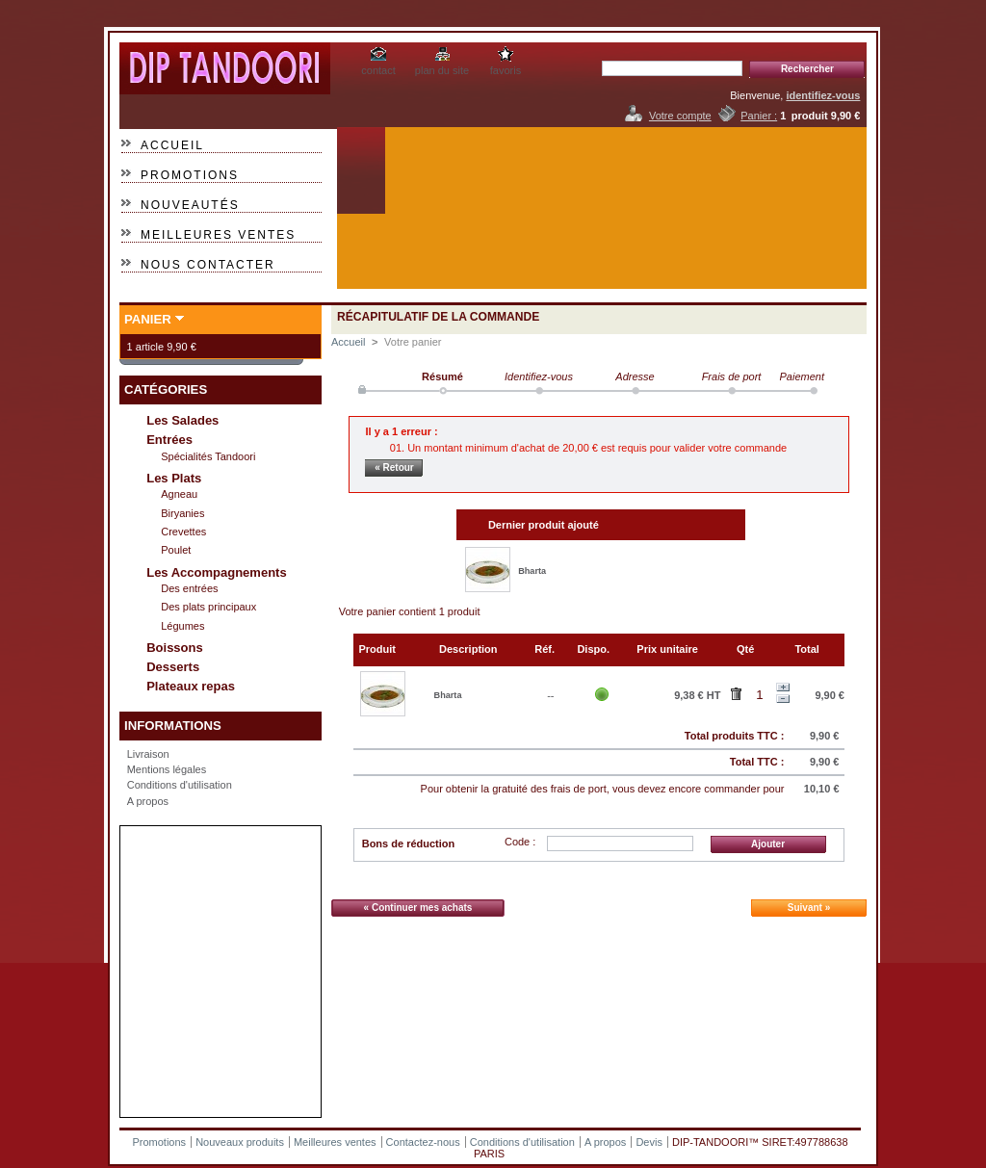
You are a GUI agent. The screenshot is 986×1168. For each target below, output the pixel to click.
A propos (148, 801)
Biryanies (182, 513)
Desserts (172, 667)
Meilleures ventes (218, 235)
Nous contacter (208, 265)
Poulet (176, 550)
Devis (649, 1142)
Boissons (174, 647)
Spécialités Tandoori (208, 456)
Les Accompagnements (216, 572)
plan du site (442, 70)
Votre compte (680, 115)
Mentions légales (167, 769)
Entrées (169, 439)
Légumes (182, 626)
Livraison (148, 754)
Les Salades (182, 420)
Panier (147, 319)
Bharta (532, 571)
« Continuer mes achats (418, 907)
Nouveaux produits (239, 1142)
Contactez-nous (423, 1142)
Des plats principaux (208, 606)
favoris (505, 70)
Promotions (190, 175)
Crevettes (183, 531)
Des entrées (189, 588)
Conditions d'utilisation (179, 785)
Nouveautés (190, 205)
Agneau (179, 494)
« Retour (394, 467)
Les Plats (173, 478)
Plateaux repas (190, 686)
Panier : (758, 115)
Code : (520, 841)
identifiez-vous (823, 95)
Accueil (172, 145)
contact (378, 70)
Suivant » (809, 907)
